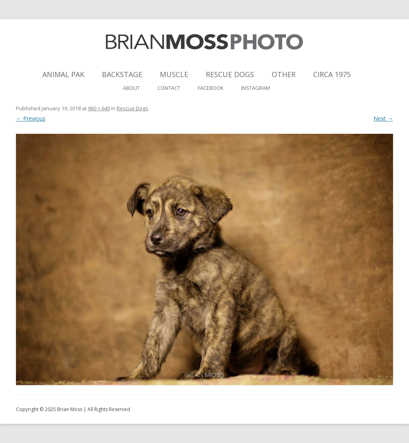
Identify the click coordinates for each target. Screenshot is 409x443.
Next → (383, 118)
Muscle (174, 74)
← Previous (31, 118)
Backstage (122, 74)
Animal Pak (63, 74)
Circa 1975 (332, 74)
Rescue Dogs (230, 74)
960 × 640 (99, 108)
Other (284, 74)
